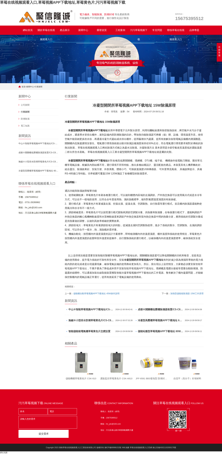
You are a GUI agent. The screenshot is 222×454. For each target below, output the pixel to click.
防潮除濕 (25, 119)
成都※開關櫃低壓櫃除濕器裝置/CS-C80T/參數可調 (38, 152)
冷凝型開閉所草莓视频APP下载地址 (144, 260)
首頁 (23, 87)
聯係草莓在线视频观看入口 (175, 32)
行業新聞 (38, 87)
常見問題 (157, 30)
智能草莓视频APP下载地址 (139, 268)
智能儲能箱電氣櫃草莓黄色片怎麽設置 (89, 331)
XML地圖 (125, 447)
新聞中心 (83, 30)
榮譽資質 (102, 30)
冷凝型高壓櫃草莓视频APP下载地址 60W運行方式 (38, 170)
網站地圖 (3, 453)
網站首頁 (28, 30)
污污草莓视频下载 (138, 32)
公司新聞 (25, 105)
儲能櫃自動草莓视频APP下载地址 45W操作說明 (96, 293)
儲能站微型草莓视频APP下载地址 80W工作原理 (160, 331)
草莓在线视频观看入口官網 (141, 447)
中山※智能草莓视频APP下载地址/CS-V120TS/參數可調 (38, 143)
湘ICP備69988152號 (112, 447)
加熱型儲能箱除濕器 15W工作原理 (187, 293)
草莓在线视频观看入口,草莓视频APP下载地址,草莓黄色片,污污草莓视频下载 (62, 2)
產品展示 (65, 30)
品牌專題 (194, 30)
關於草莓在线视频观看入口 (46, 32)
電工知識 (25, 125)
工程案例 (120, 30)
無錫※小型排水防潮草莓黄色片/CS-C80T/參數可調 (38, 161)
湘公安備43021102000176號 (164, 447)
